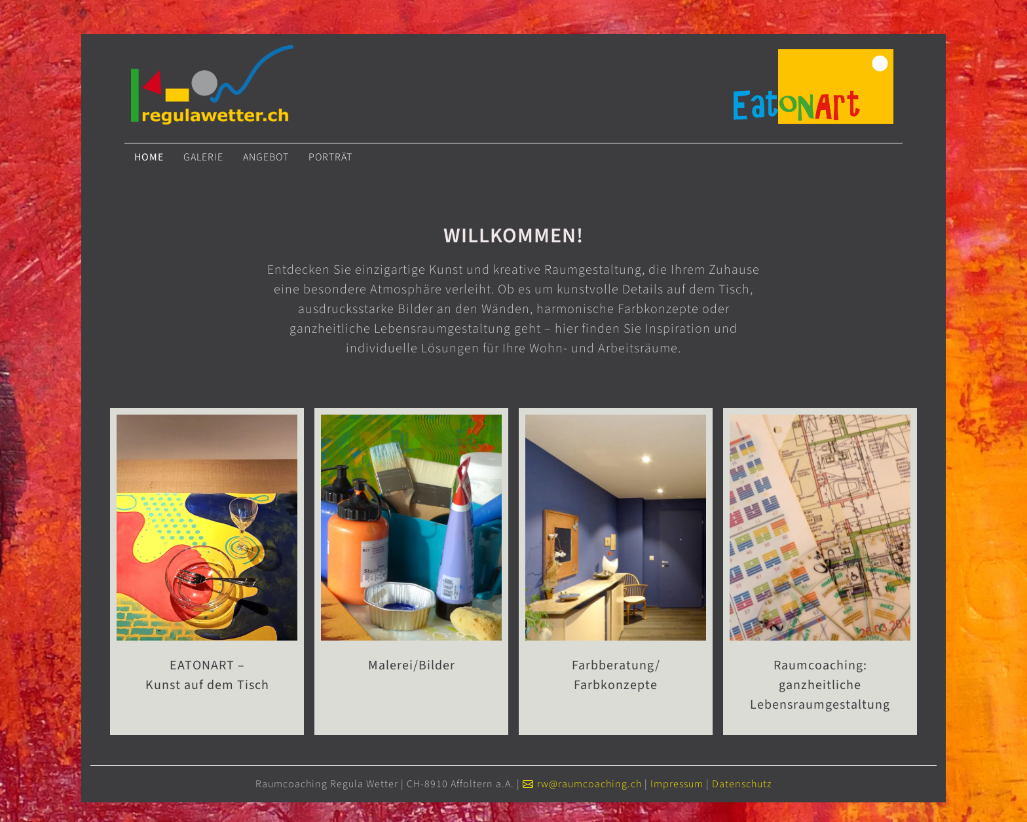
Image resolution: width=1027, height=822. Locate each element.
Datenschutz (742, 784)
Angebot (266, 157)
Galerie (203, 157)
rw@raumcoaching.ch (589, 784)
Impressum (676, 784)
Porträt (330, 157)
